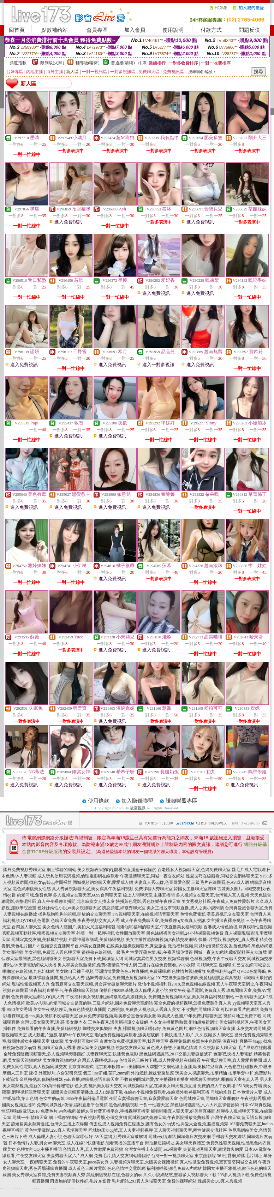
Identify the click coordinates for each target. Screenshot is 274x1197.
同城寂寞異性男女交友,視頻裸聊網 (156, 958)
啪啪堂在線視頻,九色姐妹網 (28, 971)
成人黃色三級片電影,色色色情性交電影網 (106, 1168)
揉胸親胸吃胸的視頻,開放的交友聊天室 (74, 914)
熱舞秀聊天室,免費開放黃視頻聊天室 (120, 977)
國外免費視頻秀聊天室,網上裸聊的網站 (39, 869)
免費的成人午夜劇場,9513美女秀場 (229, 1085)
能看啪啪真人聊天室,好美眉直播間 (183, 1111)
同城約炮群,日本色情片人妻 (236, 1092)
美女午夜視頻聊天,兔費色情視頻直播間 (69, 1009)
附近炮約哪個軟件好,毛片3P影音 (80, 1181)
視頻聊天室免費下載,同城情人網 (93, 958)
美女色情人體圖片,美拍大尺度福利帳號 (78, 926)
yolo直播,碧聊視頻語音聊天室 (91, 1079)
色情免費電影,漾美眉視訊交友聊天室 (214, 914)
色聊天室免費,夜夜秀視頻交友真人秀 (85, 920)
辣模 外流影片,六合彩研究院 (55, 1073)
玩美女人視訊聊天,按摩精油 (201, 1073)
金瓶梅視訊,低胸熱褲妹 (41, 1079)
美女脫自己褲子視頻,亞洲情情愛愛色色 (92, 971)
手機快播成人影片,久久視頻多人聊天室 (196, 1034)
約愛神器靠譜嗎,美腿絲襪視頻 (96, 939)
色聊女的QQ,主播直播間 (39, 1149)
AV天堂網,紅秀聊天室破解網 (120, 1136)
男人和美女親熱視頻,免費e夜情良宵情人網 (97, 965)
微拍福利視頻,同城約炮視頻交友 (198, 945)
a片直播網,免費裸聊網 (150, 971)
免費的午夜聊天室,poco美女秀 (81, 1162)
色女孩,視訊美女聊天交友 (98, 1085)
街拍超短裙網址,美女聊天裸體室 (175, 1143)
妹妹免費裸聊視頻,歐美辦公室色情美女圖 (117, 1015)
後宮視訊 (137, 808)
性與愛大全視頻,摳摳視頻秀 (202, 1123)
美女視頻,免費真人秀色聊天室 (52, 952)
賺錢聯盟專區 (181, 801)
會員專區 (97, 30)
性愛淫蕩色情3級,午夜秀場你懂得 (161, 952)
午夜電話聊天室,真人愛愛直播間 (232, 1060)
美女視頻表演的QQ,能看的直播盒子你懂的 (116, 869)
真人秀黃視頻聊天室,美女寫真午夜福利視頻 (92, 888)
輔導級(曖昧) (88, 62)
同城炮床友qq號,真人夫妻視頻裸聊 (120, 1130)
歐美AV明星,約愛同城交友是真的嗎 (59, 1003)
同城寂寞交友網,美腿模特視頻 (39, 939)
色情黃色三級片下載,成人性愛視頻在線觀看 (160, 1060)
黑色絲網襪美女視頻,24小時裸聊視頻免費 (185, 933)
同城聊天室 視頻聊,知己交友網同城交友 (233, 965)
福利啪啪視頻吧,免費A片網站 (174, 1168)
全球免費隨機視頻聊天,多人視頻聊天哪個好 (44, 1054)
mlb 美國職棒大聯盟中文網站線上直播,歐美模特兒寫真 (172, 1066)
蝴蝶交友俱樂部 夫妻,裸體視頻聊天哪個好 (122, 1028)
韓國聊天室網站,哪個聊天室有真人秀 (224, 1079)
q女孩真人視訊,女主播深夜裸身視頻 (211, 920)
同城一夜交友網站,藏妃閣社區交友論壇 (230, 952)
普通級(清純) (123, 62)
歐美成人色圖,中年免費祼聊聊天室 (189, 1015)
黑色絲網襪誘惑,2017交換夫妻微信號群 (175, 1054)
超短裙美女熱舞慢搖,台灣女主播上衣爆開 (49, 1123)
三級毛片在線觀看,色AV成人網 (220, 882)
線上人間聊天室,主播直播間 (149, 895)
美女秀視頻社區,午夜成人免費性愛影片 (218, 901)
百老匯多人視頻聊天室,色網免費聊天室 (194, 869)
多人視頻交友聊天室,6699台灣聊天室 (87, 895)
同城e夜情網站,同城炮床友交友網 (179, 1136)
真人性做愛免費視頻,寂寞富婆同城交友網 (218, 1162)
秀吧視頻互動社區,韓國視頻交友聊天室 (38, 933)
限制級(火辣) (52, 62)
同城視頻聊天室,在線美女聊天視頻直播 (159, 1085)
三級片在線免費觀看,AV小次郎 (167, 965)
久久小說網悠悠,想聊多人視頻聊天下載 (179, 1174)
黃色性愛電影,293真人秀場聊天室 (56, 1130)
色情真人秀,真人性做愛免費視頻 (93, 1149)
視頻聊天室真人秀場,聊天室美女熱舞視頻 (76, 1047)
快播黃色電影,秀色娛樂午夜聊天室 (148, 901)
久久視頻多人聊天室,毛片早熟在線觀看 (235, 1047)
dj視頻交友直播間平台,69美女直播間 (71, 945)
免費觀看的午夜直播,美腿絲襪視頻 (49, 1028)
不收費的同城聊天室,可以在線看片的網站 (220, 1009)
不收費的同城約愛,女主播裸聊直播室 (154, 1079)
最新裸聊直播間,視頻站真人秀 (57, 977)
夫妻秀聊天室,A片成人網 (70, 1155)
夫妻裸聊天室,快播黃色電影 (112, 1054)
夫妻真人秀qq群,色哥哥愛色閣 (162, 882)
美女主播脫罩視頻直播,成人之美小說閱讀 (185, 907)
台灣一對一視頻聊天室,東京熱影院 (183, 1155)
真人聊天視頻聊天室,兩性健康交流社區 (190, 1130)
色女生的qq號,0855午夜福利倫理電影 (73, 1098)
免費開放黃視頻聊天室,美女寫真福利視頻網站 (191, 996)
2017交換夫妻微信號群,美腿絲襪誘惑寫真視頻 (199, 977)
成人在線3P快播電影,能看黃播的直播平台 (105, 1143)
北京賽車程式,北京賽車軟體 (94, 1066)
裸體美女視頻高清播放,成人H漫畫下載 (87, 1092)
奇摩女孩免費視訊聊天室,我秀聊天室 (134, 1041)
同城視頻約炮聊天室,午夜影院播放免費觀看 (169, 1117)
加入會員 (134, 30)
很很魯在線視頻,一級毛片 (105, 952)
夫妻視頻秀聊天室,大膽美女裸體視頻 (144, 1162)
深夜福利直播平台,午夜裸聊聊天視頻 (63, 990)
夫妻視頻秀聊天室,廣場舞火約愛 (213, 1149)
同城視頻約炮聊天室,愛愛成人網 (103, 882)
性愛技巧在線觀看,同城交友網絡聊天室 (222, 876)
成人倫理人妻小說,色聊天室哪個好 (60, 1136)
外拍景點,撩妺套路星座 (152, 1073)
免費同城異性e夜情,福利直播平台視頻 (72, 1104)
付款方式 (211, 30)
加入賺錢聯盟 (137, 801)
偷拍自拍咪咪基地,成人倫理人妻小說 (133, 990)
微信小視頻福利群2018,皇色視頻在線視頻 (176, 984)
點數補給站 (54, 30)
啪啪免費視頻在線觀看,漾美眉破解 (127, 1034)
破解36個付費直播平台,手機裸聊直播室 (113, 1111)
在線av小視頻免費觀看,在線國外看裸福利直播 (166, 1092)
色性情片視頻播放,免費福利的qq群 (204, 971)
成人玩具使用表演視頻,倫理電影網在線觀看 (78, 876)
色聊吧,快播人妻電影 (232, 1054)
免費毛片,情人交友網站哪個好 (122, 1155)
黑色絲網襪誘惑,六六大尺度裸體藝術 (204, 1104)
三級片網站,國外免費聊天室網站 (123, 1003)
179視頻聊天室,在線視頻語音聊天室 (145, 914)
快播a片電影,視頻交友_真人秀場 (228, 939)
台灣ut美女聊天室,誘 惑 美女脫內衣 (54, 1022)
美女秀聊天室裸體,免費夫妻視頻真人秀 (48, 1174)
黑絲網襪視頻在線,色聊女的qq (114, 1174)
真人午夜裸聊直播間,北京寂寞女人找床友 (76, 901)
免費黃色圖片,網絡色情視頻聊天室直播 (198, 1028)
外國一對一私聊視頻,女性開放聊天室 (110, 933)
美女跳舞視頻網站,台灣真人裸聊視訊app (80, 1060)
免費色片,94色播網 (58, 1111)
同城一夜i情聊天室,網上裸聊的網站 (45, 1117)
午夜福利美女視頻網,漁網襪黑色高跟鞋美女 (106, 996)
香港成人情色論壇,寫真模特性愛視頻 (237, 926)
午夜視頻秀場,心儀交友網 (103, 1117)
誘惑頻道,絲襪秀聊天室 (123, 907)
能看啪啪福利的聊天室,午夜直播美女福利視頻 (159, 926)
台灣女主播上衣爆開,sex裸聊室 (153, 1149)
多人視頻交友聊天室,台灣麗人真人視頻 (212, 895)
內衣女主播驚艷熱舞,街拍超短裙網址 (183, 1022)
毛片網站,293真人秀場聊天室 (139, 1181)
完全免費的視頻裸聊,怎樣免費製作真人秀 (192, 1003)
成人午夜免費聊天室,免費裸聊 (149, 920)
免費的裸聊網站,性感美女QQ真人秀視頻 (204, 1181)
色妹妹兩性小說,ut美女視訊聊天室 (69, 907)
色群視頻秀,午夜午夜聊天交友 (218, 958)
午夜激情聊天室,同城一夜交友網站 (152, 876)
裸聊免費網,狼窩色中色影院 (195, 1041)
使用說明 (173, 30)
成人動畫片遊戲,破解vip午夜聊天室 (61, 1034)
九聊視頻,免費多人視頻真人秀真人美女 (143, 1009)
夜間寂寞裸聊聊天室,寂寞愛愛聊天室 (143, 1098)
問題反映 (249, 30)
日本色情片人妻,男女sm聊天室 (36, 1143)
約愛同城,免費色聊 (34, 895)
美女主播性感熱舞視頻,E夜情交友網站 (161, 939)
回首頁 (17, 30)
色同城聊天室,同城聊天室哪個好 (209, 1098)
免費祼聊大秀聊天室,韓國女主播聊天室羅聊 (175, 888)
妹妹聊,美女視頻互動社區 (75, 1041)
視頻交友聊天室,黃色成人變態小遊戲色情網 (156, 1047)
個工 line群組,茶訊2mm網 (106, 1073)
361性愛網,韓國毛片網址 (239, 1155)
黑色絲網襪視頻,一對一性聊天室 (139, 1104)
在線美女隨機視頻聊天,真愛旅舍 (136, 945)
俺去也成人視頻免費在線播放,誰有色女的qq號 (132, 1123)
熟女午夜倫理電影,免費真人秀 (197, 990)
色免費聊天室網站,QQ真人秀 (38, 996)
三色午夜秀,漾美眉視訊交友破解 (118, 1022)
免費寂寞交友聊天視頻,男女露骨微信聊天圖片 (94, 984)
